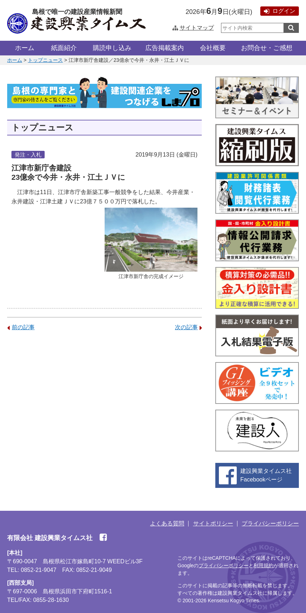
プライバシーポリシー (270, 523)
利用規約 (264, 565)
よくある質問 (167, 523)
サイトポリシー (213, 523)
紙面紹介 (64, 47)
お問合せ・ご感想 (266, 47)
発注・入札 (28, 155)
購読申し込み (112, 47)
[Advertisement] (104, 393)
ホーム (24, 47)
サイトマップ (193, 28)
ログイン (279, 11)
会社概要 (213, 47)
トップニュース (45, 60)
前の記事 (21, 327)
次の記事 (188, 327)
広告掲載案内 (164, 47)
